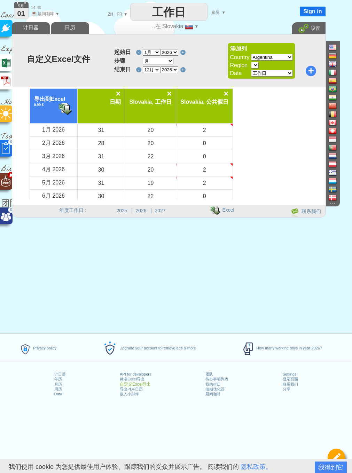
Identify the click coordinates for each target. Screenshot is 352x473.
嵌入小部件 (129, 394)
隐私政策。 (256, 466)
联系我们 (290, 384)
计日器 (60, 374)
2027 (160, 210)
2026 (141, 210)
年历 (58, 379)
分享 (286, 389)
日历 (70, 27)
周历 (58, 389)
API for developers (135, 374)
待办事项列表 (216, 379)
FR (119, 14)
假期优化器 (215, 389)
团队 (209, 374)
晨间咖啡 (213, 394)
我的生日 (213, 384)
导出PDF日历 (131, 389)
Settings (290, 374)
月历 (58, 384)
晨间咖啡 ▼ (45, 13)
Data (58, 394)
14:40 (36, 7)
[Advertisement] (168, 274)
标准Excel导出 (132, 379)
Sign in (312, 11)
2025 (122, 210)
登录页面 (290, 379)
